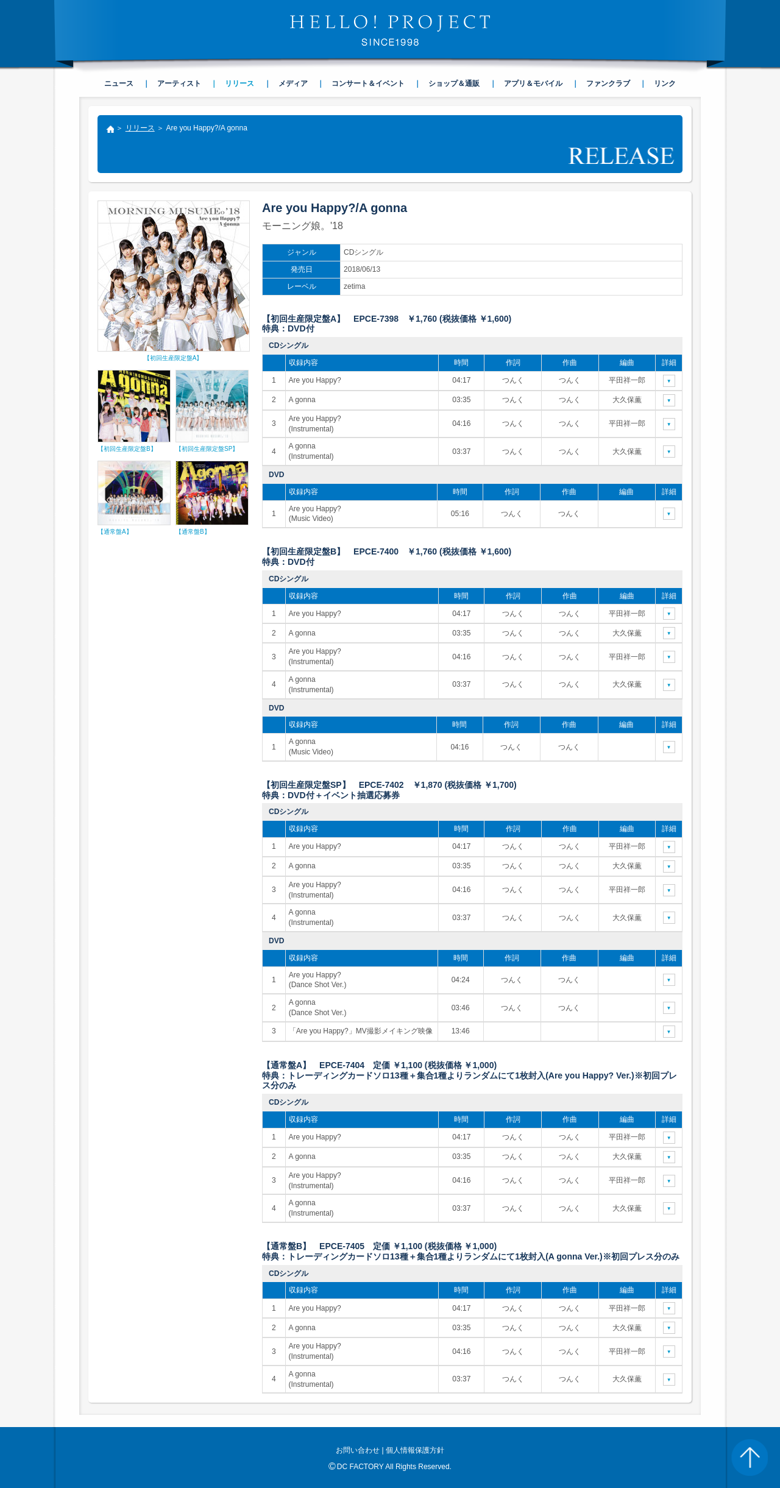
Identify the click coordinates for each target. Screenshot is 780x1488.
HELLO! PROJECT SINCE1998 (390, 30)
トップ (109, 130)
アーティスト (179, 83)
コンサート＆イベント (368, 83)
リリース (140, 128)
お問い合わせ (358, 1450)
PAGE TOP (749, 1457)
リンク (665, 83)
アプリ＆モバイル (533, 83)
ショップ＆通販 (454, 83)
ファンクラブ (608, 83)
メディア (293, 83)
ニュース (118, 83)
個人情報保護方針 (415, 1450)
